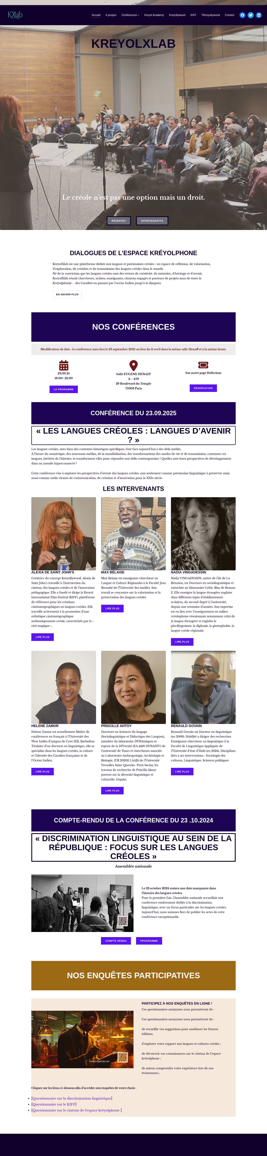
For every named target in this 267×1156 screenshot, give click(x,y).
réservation (203, 388)
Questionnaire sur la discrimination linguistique (74, 1098)
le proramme (64, 389)
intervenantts (152, 220)
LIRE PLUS (43, 637)
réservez (119, 220)
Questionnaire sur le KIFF (55, 1104)
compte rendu (116, 940)
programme (149, 940)
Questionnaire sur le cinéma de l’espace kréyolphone (79, 1110)
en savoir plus (67, 294)
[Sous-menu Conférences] (138, 15)
